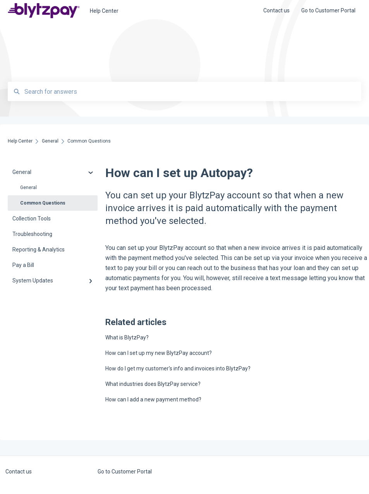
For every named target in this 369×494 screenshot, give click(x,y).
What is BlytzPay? (127, 337)
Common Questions (42, 203)
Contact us (18, 471)
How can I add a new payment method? (153, 399)
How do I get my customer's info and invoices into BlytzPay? (178, 368)
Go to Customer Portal (125, 471)
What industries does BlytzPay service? (153, 384)
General (28, 187)
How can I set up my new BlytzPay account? (158, 353)
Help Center (104, 11)
